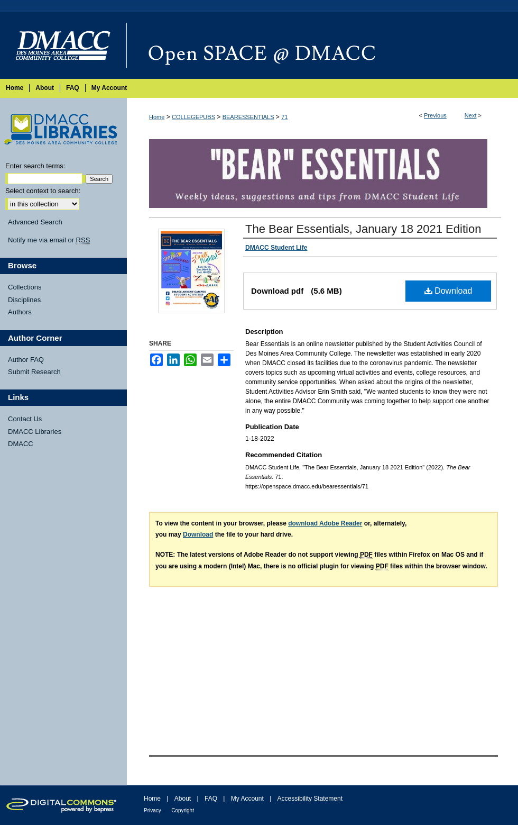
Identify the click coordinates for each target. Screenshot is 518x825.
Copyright (182, 810)
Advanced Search (35, 222)
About (182, 798)
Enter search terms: (35, 166)
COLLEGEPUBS (193, 117)
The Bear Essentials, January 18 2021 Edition (363, 228)
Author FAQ (26, 360)
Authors (20, 312)
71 (284, 117)
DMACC (20, 444)
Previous (435, 115)
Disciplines (24, 300)
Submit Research (34, 372)
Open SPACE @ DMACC (322, 45)
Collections (25, 287)
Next (471, 115)
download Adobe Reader (325, 523)
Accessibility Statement (310, 798)
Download (448, 290)
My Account (247, 798)
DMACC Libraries (34, 432)
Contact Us (25, 419)
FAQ (211, 798)
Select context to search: (42, 191)
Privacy (152, 810)
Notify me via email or (49, 240)
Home (156, 117)
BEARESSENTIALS (248, 117)
